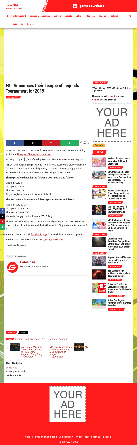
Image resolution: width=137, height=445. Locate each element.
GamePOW (12, 5)
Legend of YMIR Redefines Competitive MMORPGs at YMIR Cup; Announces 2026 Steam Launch (119, 244)
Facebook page (39, 234)
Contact (31, 24)
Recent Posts (20, 256)
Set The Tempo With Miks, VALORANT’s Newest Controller (117, 209)
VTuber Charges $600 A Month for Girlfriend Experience (114, 89)
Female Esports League (27, 339)
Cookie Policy (66, 436)
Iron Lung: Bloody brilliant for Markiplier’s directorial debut (119, 273)
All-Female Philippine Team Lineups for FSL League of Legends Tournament (61, 352)
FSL (44, 338)
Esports (68, 16)
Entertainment (19, 16)
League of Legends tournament (35, 154)
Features (114, 16)
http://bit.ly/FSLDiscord (51, 239)
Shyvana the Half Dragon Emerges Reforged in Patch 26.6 (119, 260)
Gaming (57, 16)
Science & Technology (40, 16)
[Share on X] (33, 143)
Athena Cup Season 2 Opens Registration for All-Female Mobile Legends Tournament (118, 194)
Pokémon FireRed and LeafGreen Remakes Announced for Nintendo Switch (119, 288)
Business (91, 16)
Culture (79, 16)
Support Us (18, 24)
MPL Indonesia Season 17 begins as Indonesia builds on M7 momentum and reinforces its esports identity (119, 177)
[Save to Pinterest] (51, 143)
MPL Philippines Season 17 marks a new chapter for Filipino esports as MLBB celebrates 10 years (119, 225)
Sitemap (95, 436)
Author (9, 256)
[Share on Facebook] (15, 143)
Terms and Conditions (45, 436)
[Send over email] (69, 143)
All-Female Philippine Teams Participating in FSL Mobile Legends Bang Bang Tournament (32, 352)
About (28, 436)
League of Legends (57, 339)
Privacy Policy (82, 436)
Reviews (102, 16)
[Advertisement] (68, 54)
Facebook (110, 96)
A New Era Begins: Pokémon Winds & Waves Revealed (119, 303)
